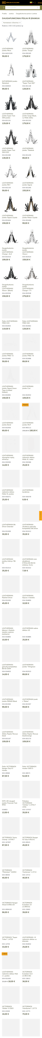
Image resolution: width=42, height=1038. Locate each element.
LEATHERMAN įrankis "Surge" (27, 50)
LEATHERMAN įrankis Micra (7, 50)
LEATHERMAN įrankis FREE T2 (8, 355)
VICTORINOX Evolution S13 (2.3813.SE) (27, 974)
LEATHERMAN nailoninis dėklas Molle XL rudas (28, 457)
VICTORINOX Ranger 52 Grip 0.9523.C (30, 838)
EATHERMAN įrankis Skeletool (9, 82)
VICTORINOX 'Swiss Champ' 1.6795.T (9, 838)
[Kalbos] (32, 3)
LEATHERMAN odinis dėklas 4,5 (30, 629)
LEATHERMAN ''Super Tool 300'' (28, 82)
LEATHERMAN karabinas (27, 491)
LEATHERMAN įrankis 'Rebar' (30, 700)
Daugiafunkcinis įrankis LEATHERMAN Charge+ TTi (28, 288)
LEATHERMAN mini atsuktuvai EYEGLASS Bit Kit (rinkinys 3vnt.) (29, 562)
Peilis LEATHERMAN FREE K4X (30, 322)
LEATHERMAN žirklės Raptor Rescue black (10, 734)
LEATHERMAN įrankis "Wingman (28, 666)
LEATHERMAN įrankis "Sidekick (28, 149)
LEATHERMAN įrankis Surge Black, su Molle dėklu (29, 116)
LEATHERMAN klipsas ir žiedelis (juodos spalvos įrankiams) (8, 631)
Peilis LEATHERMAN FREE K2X (9, 322)
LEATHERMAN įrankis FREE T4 (28, 355)
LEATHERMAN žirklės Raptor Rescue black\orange (30, 734)
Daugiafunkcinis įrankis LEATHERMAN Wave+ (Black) (8, 288)
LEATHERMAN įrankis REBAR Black (9, 700)
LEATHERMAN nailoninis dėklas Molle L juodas (10, 974)
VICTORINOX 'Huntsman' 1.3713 (29, 871)
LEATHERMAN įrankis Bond (7, 424)
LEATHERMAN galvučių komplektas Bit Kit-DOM (9, 667)
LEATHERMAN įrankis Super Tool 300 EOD (8, 150)
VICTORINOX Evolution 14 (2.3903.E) (27, 905)
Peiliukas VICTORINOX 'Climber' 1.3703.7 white (29, 804)
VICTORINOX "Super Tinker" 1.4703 (9, 938)
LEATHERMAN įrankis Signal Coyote (9, 216)
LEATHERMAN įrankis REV (7, 184)
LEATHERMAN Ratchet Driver (7, 597)
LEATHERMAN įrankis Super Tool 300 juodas (8, 116)
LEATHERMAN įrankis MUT (27, 424)
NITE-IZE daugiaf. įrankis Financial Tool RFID (9, 803)
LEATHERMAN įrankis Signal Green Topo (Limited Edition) (9, 389)
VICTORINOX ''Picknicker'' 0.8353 (9, 871)
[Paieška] (22, 7)
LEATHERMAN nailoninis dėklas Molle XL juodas (8, 492)
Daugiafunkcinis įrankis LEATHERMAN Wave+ (28, 251)
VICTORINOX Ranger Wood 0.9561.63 (10, 904)
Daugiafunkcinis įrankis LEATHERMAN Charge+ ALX (8, 251)
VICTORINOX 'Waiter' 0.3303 (7, 1007)
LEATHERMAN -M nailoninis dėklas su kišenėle (29, 939)
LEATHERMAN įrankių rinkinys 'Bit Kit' (9, 561)
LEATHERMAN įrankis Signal (27, 184)
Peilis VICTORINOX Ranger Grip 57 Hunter (9, 768)
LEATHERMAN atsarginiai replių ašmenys (8, 457)
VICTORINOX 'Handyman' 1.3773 (29, 1007)
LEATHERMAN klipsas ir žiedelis (28, 597)
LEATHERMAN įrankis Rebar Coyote (29, 216)
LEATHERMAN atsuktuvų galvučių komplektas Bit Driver (30, 527)
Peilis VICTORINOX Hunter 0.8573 (29, 767)
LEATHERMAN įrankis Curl (27, 387)
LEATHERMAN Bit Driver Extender (8, 526)
